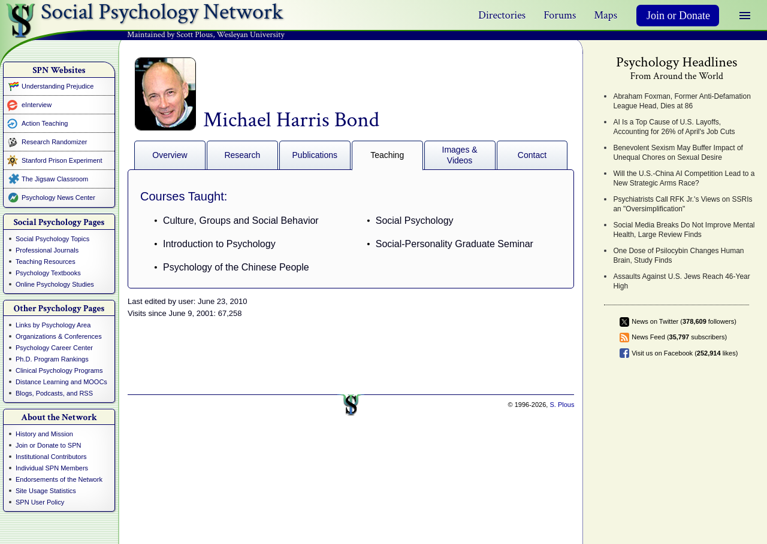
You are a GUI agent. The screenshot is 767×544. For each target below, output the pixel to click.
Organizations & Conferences (59, 336)
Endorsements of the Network (59, 479)
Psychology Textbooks (48, 272)
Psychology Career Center (54, 347)
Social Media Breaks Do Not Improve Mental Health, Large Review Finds (683, 230)
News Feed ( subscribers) (679, 337)
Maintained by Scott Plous (170, 34)
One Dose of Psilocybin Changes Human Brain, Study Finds (678, 256)
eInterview (37, 104)
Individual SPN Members (52, 468)
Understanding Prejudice (57, 86)
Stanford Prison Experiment (62, 160)
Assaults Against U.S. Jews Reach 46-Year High (681, 281)
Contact (532, 155)
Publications (315, 155)
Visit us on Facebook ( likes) (685, 353)
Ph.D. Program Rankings (52, 359)
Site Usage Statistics (46, 490)
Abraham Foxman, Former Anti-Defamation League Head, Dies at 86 (681, 101)
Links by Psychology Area (53, 325)
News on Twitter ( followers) (684, 321)
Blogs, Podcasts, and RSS (54, 393)
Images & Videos (460, 155)
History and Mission (44, 433)
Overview (169, 155)
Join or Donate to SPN (48, 445)
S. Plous (561, 404)
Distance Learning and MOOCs (61, 381)
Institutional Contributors (51, 456)
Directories (502, 15)
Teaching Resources (46, 261)
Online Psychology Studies (55, 284)
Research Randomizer (54, 141)
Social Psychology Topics (52, 238)
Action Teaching (45, 123)
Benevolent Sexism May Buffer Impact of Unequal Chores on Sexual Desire (678, 153)
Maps (605, 15)
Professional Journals (47, 250)
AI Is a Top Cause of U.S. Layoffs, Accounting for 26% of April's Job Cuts (674, 127)
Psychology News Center (58, 197)
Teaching (387, 155)
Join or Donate (678, 16)
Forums (559, 15)
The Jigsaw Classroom (55, 179)
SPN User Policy (40, 502)
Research (242, 155)
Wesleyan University (251, 34)
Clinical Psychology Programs (59, 370)
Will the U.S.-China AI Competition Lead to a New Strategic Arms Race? (683, 178)
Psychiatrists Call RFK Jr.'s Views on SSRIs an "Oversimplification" (682, 204)
